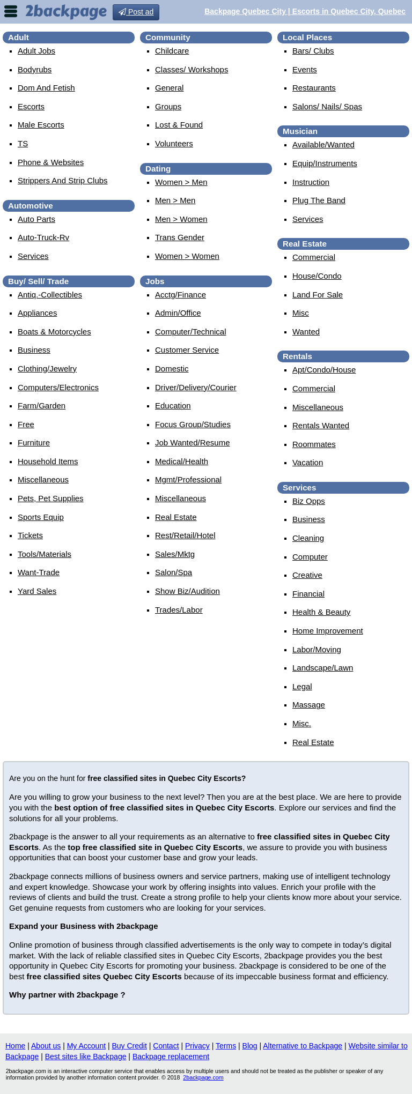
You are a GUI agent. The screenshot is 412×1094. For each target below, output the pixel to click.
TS (23, 143)
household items (48, 461)
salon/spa (173, 572)
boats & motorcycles (54, 331)
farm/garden (41, 405)
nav (10, 11)
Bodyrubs (35, 69)
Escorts (31, 106)
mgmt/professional (188, 479)
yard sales (37, 591)
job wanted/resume (192, 442)
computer (310, 556)
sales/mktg (175, 554)
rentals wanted (320, 425)
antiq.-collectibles (50, 294)
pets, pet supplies (51, 498)
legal (302, 686)
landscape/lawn (322, 667)
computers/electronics (58, 387)
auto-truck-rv (43, 237)
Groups (168, 106)
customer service (187, 349)
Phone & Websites (51, 162)
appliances (37, 312)
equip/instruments (324, 163)
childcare (172, 50)
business (34, 349)
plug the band (318, 200)
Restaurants (314, 87)
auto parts (36, 219)
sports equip (41, 517)
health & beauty (321, 611)
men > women (181, 219)
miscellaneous (43, 479)
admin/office (178, 312)
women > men (181, 182)
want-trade (39, 572)
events (304, 69)
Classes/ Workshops (191, 69)
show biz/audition (187, 591)
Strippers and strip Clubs (63, 180)
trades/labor (179, 609)
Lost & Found (179, 124)
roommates (314, 444)
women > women (187, 256)
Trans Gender (179, 237)
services (33, 256)
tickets (30, 535)
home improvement (327, 630)
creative (307, 574)
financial (308, 593)
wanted (306, 331)
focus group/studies (193, 424)
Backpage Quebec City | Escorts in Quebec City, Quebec (305, 11)
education (173, 405)
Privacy (197, 1045)
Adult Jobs (36, 50)
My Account (86, 1045)
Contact (166, 1045)
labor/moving (316, 649)
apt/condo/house (324, 369)
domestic (172, 368)
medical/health (181, 461)
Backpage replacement (171, 1056)
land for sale (317, 294)
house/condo (317, 275)
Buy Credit (129, 1045)
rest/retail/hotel (185, 535)
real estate (176, 517)
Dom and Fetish (46, 87)
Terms (226, 1045)
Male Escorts (41, 124)
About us (46, 1045)
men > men (175, 200)
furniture (34, 442)
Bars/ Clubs (313, 50)
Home (15, 1045)
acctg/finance (180, 294)
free (26, 424)
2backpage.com (203, 1077)
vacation (307, 462)
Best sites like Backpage (86, 1056)
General (169, 87)
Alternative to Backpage (302, 1045)
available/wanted (323, 144)
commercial (313, 257)
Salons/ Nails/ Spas (327, 106)
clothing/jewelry (47, 368)
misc (300, 312)
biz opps (308, 500)
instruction (310, 182)
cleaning (308, 537)
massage (308, 704)
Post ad (136, 12)
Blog (250, 1045)
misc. (301, 723)
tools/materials (44, 554)
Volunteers (174, 143)
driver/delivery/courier (196, 387)
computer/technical (190, 331)
